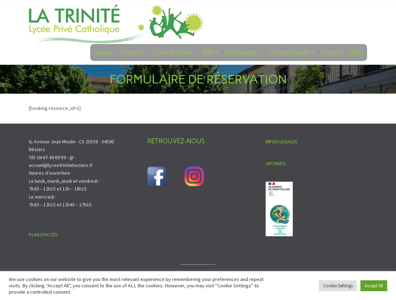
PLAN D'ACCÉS (43, 234)
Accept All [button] (374, 286)
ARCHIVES (276, 163)
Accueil (103, 52)
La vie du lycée (172, 52)
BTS (208, 52)
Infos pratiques (289, 52)
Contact (332, 52)
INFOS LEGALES (281, 141)
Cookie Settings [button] (338, 286)
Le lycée (129, 52)
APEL (357, 52)
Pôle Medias (241, 52)
